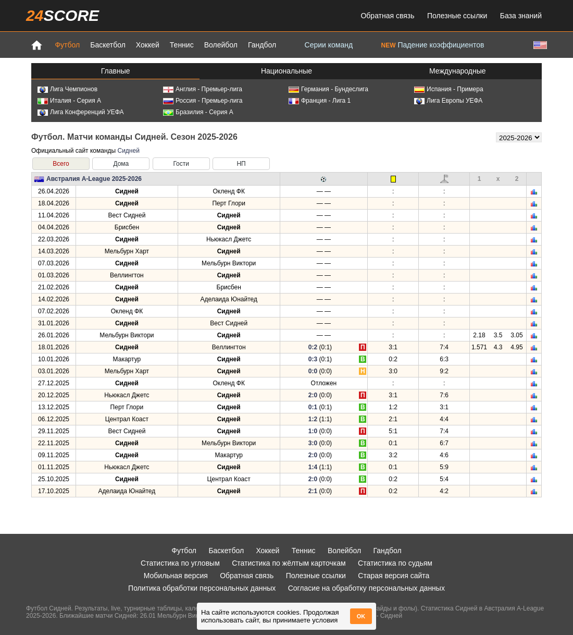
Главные (115, 71)
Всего (61, 163)
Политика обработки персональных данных (202, 588)
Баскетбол (108, 45)
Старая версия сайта (393, 575)
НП (240, 163)
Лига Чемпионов (67, 89)
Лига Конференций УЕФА (81, 112)
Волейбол (221, 45)
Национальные (286, 71)
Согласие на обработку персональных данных (366, 588)
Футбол (67, 45)
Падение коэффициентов (432, 45)
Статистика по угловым (180, 563)
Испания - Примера (448, 89)
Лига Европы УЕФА (448, 100)
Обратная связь (387, 15)
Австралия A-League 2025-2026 (94, 178)
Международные (457, 71)
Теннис (182, 45)
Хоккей (147, 45)
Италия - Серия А (69, 100)
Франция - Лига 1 (320, 100)
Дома (121, 163)
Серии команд (329, 45)
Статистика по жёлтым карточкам (289, 563)
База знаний (521, 15)
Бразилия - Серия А (198, 112)
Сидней (128, 150)
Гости (181, 163)
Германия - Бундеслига (328, 89)
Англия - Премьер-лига (202, 89)
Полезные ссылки (457, 15)
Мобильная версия (176, 575)
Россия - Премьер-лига (202, 100)
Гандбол (262, 45)
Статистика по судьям (395, 563)
